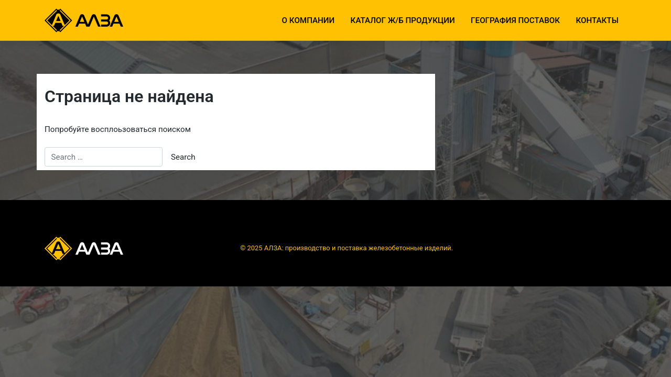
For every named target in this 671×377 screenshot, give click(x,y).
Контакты (597, 20)
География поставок (515, 20)
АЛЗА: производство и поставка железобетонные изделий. (358, 248)
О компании (308, 20)
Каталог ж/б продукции (403, 20)
